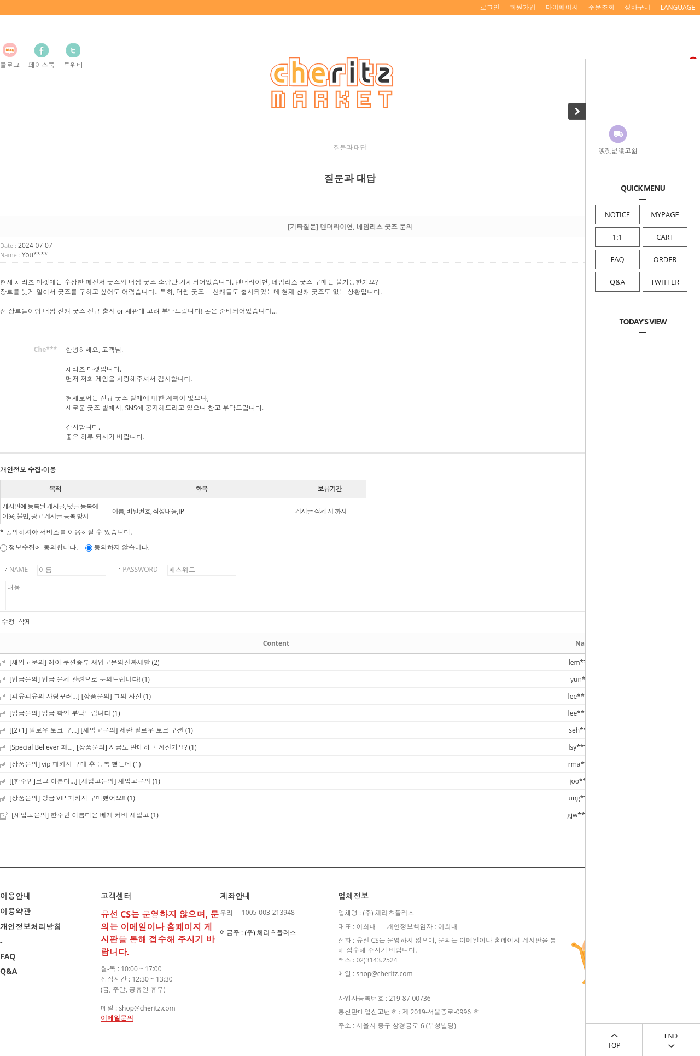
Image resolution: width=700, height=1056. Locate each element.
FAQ (617, 259)
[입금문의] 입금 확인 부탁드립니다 (59, 713)
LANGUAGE (678, 7)
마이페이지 (562, 7)
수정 (8, 622)
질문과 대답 (350, 147)
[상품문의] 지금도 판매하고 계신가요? (132, 747)
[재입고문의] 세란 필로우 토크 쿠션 (131, 730)
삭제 (24, 622)
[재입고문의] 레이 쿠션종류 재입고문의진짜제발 (79, 662)
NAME (18, 569)
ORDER (665, 259)
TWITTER (665, 282)
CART (665, 237)
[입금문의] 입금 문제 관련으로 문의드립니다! (75, 679)
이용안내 (15, 896)
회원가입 (523, 7)
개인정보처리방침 (30, 926)
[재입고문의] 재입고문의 (115, 781)
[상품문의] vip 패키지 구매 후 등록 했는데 (70, 764)
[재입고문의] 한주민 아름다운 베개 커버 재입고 (80, 815)
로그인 (490, 7)
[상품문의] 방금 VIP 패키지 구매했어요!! (67, 798)
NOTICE (617, 214)
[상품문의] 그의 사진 (111, 696)
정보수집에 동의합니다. (39, 547)
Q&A (617, 282)
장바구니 (638, 7)
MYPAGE (665, 214)
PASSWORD (140, 569)
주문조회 (601, 7)
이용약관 (15, 911)
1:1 (617, 237)
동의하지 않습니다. (117, 547)
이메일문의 (117, 1018)
